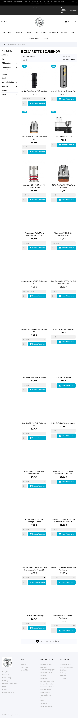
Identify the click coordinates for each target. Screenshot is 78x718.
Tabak (72, 32)
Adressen (63, 676)
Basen (36, 32)
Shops (42, 701)
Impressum (44, 675)
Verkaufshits (24, 670)
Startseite (6, 51)
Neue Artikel (24, 667)
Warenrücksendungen (66, 667)
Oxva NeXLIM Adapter (63, 377)
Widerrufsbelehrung (46, 672)
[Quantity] (24, 103)
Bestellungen (64, 670)
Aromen (28, 32)
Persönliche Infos (65, 664)
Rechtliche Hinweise (47, 664)
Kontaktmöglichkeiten (47, 684)
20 (50, 641)
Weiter (56, 641)
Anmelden (44, 703)
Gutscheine (63, 678)
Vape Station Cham (46, 695)
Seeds (46, 38)
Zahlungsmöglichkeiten (48, 681)
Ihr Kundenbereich (46, 706)
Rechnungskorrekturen (67, 673)
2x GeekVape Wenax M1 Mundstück (34, 91)
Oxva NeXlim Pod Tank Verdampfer (34, 377)
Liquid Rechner (45, 692)
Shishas (64, 32)
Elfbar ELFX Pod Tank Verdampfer (63, 423)
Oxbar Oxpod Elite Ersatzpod (63, 329)
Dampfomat (44, 678)
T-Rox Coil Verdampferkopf (34, 616)
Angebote (24, 664)
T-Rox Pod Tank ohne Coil (63, 137)
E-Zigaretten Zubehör (49, 32)
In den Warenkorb (37, 103)
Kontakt (43, 698)
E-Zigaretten (9, 32)
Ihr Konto (64, 659)
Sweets (4, 90)
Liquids (19, 32)
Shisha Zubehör (35, 38)
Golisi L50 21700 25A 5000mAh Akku (63, 91)
